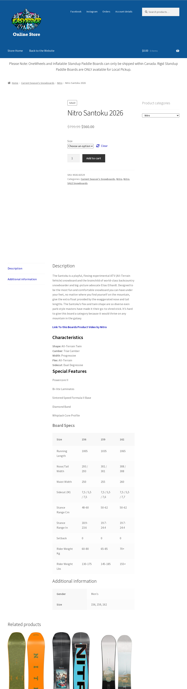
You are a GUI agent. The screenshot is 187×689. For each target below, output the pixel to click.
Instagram (92, 11)
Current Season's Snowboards (37, 83)
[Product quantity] (73, 158)
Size (69, 141)
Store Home (15, 50)
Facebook (75, 11)
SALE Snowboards (77, 183)
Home (15, 83)
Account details (123, 11)
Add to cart (93, 158)
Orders (106, 11)
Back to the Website (41, 50)
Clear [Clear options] (104, 146)
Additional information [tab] (22, 349)
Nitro (59, 83)
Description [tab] (15, 338)
